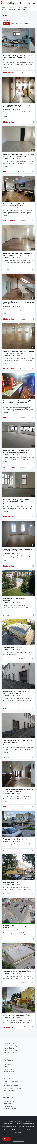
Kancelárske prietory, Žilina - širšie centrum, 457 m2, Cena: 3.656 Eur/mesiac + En (18, 451)
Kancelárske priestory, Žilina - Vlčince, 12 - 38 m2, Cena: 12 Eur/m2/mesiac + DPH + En (18, 155)
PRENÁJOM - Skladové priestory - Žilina (16, 1015)
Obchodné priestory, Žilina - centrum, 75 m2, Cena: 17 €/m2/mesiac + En (18, 742)
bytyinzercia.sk (8, 1104)
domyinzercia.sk (9, 1106)
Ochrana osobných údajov (12, 1088)
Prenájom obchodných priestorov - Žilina (17, 971)
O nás (5, 1079)
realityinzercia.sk (9, 1101)
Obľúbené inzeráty (10, 1072)
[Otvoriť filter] (6, 1139)
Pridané (6, 23)
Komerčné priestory (8, 60)
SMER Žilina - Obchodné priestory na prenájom (15, 927)
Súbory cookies (9, 1090)
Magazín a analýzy (10, 1053)
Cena (12, 23)
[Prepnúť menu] (34, 3)
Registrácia (7, 1065)
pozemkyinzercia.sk (10, 1108)
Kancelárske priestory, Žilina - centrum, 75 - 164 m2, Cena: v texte (18, 550)
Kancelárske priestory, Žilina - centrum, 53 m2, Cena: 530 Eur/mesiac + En (17, 501)
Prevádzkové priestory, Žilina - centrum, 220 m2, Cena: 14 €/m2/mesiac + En (18, 790)
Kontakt (11, 1079)
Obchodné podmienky (11, 1086)
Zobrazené (19, 23)
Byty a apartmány (9, 1043)
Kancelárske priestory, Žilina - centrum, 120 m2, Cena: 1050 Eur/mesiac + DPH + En (18, 254)
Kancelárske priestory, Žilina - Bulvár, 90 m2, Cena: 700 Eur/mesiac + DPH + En (18, 57)
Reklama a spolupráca (11, 1081)
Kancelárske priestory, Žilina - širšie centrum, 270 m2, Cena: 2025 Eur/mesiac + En (18, 352)
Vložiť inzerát (8, 1060)
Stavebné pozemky (10, 1048)
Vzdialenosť (26, 23)
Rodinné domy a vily (10, 1046)
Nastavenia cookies (18, 1141)
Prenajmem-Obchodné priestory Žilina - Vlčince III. (16, 599)
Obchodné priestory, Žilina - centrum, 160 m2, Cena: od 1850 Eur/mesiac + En (17, 402)
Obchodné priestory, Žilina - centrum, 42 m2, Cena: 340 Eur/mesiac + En (18, 106)
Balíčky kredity (8, 1067)
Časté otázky (8, 1083)
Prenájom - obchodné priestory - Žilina (16, 647)
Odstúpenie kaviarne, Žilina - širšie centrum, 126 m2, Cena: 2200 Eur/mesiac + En (18, 205)
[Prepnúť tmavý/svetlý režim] (30, 3)
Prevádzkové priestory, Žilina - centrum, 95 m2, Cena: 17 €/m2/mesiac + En (17, 692)
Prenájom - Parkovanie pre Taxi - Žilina (16, 839)
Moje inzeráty (8, 1069)
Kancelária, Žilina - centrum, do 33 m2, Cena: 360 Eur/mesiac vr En (18, 303)
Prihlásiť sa (7, 1062)
